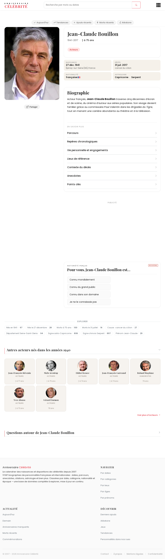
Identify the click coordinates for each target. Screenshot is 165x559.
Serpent (136, 77)
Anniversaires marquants (16, 527)
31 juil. (118, 65)
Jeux (103, 527)
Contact (105, 554)
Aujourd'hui (41, 13)
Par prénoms (107, 497)
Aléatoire (125, 13)
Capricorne (122, 77)
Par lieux (105, 485)
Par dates (106, 473)
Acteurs (20, 23)
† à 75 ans (88, 40)
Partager (32, 107)
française (71, 77)
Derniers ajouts (108, 514)
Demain (7, 520)
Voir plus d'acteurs (148, 415)
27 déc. (70, 65)
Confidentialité (155, 554)
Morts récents (105, 13)
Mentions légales (135, 554)
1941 (70, 40)
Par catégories (108, 479)
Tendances (60, 13)
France (91, 68)
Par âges (105, 491)
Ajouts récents (82, 13)
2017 (75, 40)
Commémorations (12, 539)
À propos (117, 554)
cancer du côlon (123, 68)
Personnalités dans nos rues (115, 539)
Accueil (9, 23)
